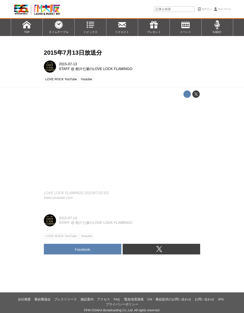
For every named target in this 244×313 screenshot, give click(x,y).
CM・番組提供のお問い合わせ (169, 299)
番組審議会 (42, 299)
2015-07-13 (68, 64)
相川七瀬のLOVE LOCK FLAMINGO (103, 69)
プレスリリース (65, 299)
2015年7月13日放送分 (73, 52)
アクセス (103, 299)
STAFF (64, 69)
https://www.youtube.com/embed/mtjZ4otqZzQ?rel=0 (122, 145)
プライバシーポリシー (122, 304)
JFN (221, 299)
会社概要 (24, 299)
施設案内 (87, 299)
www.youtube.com (58, 198)
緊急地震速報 (134, 299)
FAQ (117, 299)
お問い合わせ (204, 299)
